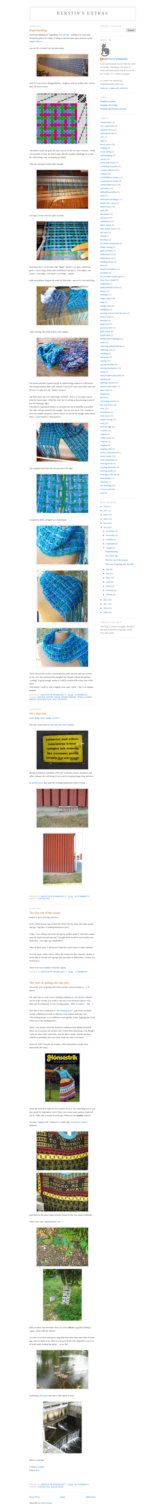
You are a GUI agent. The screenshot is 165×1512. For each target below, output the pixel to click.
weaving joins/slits (108, 467)
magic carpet (105, 298)
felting (103, 236)
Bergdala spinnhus (108, 101)
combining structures (109, 166)
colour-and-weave (107, 162)
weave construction (40, 699)
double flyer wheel (108, 203)
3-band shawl (106, 122)
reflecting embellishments (111, 346)
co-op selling (105, 151)
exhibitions (57, 1487)
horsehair (104, 273)
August (109, 548)
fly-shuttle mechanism (109, 243)
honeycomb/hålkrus (108, 269)
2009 (105, 612)
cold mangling (106, 155)
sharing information (108, 368)
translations (105, 412)
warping (103, 445)
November (110, 535)
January (109, 594)
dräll (102, 210)
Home (62, 1497)
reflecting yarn (106, 350)
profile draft (105, 335)
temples (103, 394)
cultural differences (108, 184)
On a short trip (37, 713)
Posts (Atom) (46, 1503)
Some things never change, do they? (44, 718)
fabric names (105, 225)
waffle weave (105, 438)
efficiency (104, 218)
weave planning (106, 460)
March (109, 586)
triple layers (84, 697)
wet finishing (60, 699)
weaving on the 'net (108, 474)
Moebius (104, 320)
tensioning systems (108, 401)
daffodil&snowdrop (108, 192)
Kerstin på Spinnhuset (115, 59)
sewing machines (107, 364)
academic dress (106, 130)
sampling (104, 353)
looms (102, 291)
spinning (103, 379)
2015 (105, 519)
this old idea (64, 35)
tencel (102, 397)
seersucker (104, 357)
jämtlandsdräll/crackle (109, 287)
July (108, 569)
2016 (105, 515)
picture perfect (106, 328)
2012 (105, 600)
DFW (102, 195)
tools (102, 408)
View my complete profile (114, 88)
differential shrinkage (109, 199)
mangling (104, 309)
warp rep (104, 441)
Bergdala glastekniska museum (113, 109)
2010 (105, 608)
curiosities (44, 899)
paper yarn (104, 324)
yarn (102, 493)
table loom (104, 390)
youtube (41, 1467)
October (109, 539)
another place (37, 783)
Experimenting (38, 30)
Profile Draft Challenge (110, 338)
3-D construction (107, 126)
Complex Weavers (108, 170)
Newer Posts (34, 1497)
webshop (104, 482)
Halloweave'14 (106, 258)
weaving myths (106, 471)
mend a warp (105, 317)
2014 (105, 523)
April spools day (107, 133)
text (37, 1470)
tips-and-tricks (106, 405)
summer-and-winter (108, 386)
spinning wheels (107, 383)
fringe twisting (106, 247)
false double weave (65, 697)
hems (102, 265)
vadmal (103, 434)
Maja (102, 302)
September (111, 543)
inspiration (104, 284)
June (108, 573)
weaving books (106, 463)
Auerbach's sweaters (79, 1122)
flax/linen (104, 239)
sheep (102, 372)
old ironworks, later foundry (62, 725)
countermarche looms (109, 181)
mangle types (105, 306)
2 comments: (81, 972)
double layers (45, 697)
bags (102, 140)
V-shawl (103, 430)
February (110, 590)
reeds (102, 342)
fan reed (103, 232)
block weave (105, 144)
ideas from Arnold (108, 280)
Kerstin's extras (82, 13)
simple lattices (35, 41)
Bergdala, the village (109, 105)
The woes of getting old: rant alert (49, 982)
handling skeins (106, 262)
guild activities (106, 250)
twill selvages (106, 427)
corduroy (104, 174)
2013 (105, 527)
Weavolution (105, 478)
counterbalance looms (109, 177)
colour (103, 159)
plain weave (105, 331)
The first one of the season (44, 912)
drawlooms (105, 214)
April (108, 582)
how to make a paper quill (111, 276)
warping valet (106, 449)
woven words (106, 489)
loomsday (104, 294)
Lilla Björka (79, 997)
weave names (106, 456)
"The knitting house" (64, 1010)
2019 (105, 506)
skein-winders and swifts (110, 375)
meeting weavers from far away (113, 313)
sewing (103, 361)
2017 (105, 510)
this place (44, 1395)
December (110, 531)
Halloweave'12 (106, 254)
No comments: (82, 896)
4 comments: (81, 695)
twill (102, 423)
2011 (105, 604)
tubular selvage (106, 419)
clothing (103, 148)
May (108, 577)
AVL (102, 137)
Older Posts (90, 1497)
